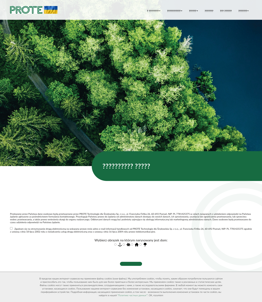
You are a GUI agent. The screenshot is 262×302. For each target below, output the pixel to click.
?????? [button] (193, 10)
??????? (209, 10)
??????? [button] (243, 10)
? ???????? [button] (153, 10)
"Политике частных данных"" (132, 295)
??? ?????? (226, 10)
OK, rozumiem (156, 295)
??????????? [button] (174, 10)
